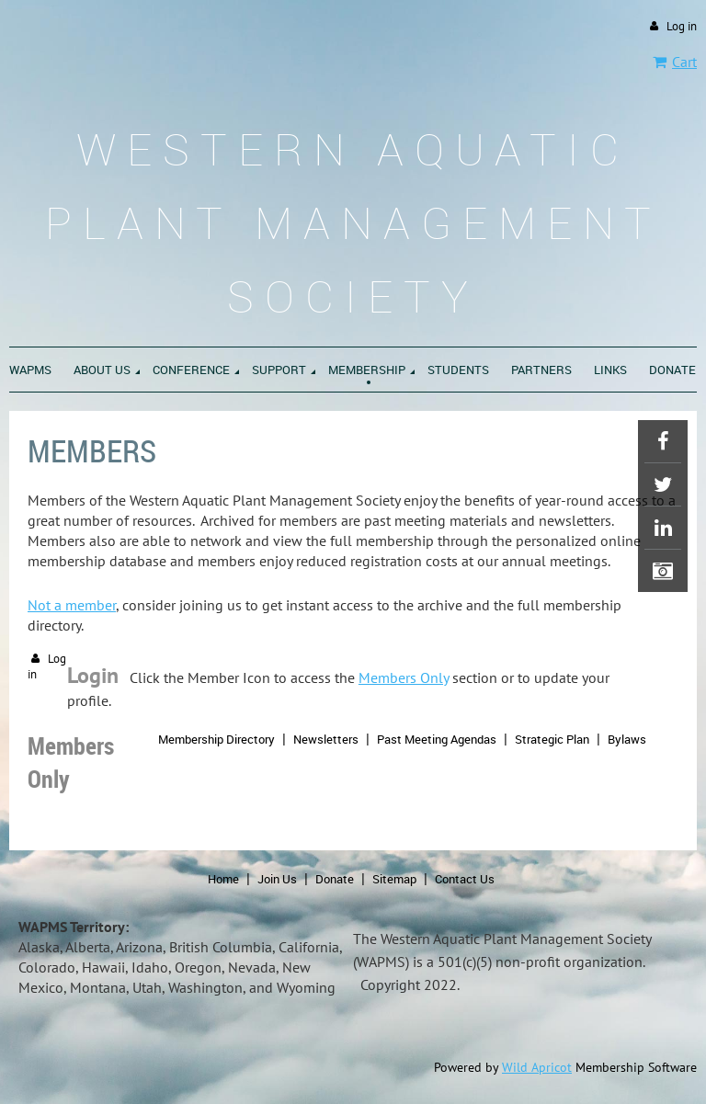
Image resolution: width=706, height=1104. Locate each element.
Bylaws (627, 739)
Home (223, 879)
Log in (681, 26)
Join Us (277, 879)
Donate (334, 879)
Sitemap (394, 879)
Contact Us (465, 879)
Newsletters (326, 739)
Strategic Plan (552, 739)
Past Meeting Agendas (436, 739)
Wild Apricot (537, 1067)
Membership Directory (216, 739)
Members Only (404, 677)
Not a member (72, 605)
